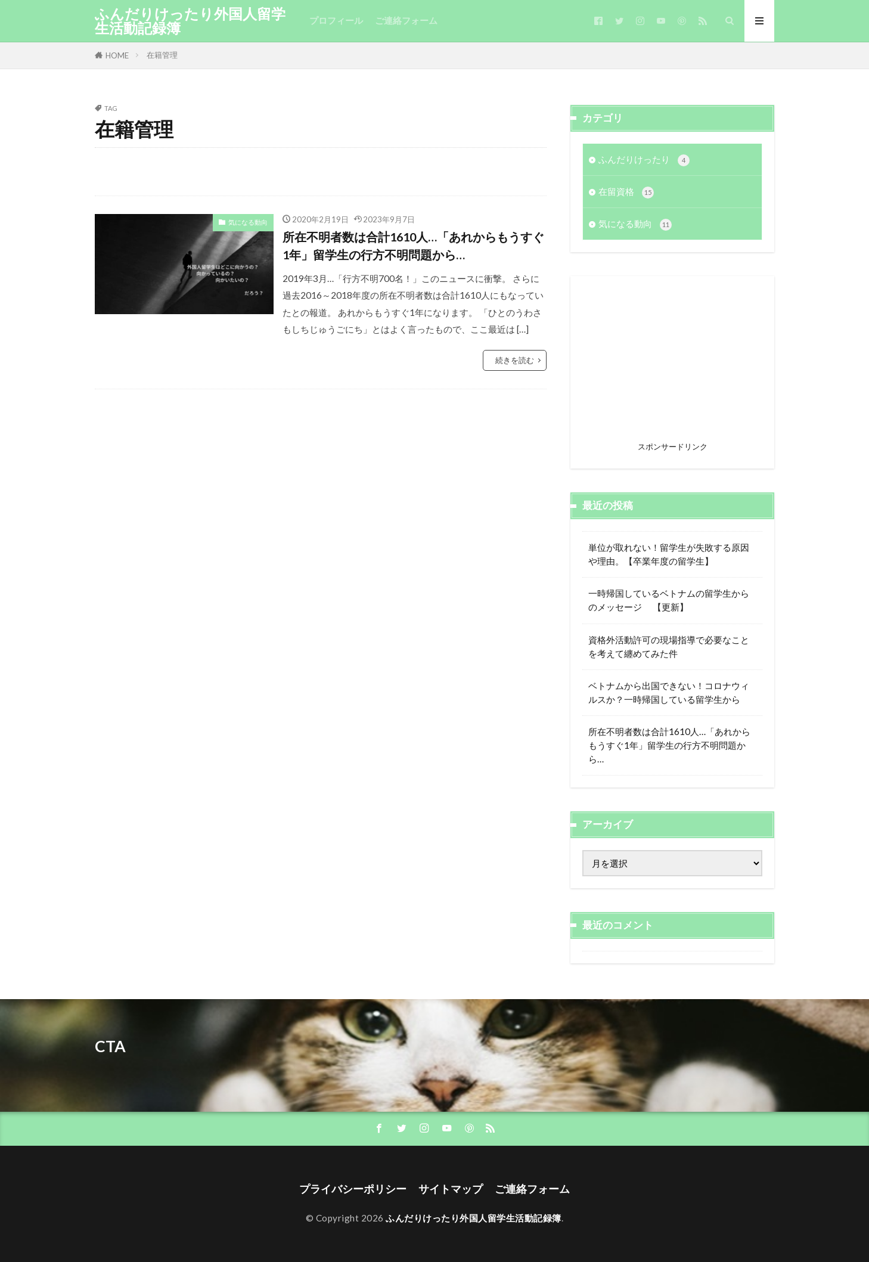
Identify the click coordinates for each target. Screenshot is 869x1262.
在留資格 (626, 192)
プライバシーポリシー (352, 1189)
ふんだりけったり (644, 160)
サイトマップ (450, 1189)
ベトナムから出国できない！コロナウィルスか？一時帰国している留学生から (668, 692)
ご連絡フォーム (406, 20)
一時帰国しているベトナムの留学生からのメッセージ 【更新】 (668, 600)
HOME (117, 55)
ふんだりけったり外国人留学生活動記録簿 (190, 21)
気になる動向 (248, 222)
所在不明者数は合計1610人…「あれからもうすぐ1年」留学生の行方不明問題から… (413, 246)
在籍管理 (162, 55)
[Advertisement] (672, 362)
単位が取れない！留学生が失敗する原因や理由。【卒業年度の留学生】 (668, 554)
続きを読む (514, 360)
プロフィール (336, 20)
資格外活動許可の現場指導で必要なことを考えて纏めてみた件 (668, 646)
